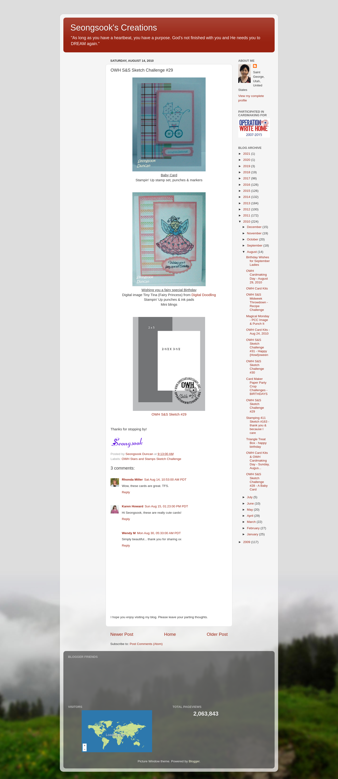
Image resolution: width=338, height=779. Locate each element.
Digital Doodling (204, 295)
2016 (247, 184)
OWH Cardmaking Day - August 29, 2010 (257, 276)
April (250, 515)
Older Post (217, 634)
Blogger (194, 761)
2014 (247, 197)
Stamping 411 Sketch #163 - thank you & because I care (257, 425)
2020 (247, 160)
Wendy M (129, 533)
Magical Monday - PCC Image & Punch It (257, 319)
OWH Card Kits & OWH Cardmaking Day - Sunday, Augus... (258, 460)
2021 (247, 153)
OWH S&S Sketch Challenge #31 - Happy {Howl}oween (257, 347)
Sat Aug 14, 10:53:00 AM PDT (165, 479)
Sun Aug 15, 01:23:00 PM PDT (166, 506)
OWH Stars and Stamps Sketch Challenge (151, 459)
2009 (247, 542)
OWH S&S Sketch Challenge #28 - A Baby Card (257, 481)
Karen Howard (132, 506)
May (250, 509)
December (254, 227)
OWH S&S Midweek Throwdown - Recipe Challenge (257, 302)
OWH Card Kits (257, 288)
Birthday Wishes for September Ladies (258, 260)
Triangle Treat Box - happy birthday (256, 442)
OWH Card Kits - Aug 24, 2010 (258, 331)
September (255, 245)
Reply (126, 492)
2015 (247, 191)
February (254, 528)
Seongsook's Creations (113, 27)
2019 (247, 166)
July (250, 497)
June (251, 503)
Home (170, 634)
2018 (247, 172)
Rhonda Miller (132, 479)
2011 (247, 215)
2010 (247, 221)
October (253, 239)
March (252, 522)
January (253, 534)
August (252, 252)
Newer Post (121, 634)
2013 (247, 203)
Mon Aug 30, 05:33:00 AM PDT (159, 533)
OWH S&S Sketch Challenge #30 (255, 366)
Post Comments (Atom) (146, 644)
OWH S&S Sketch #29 (169, 414)
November (254, 233)
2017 (247, 178)
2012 (247, 209)
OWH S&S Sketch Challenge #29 (255, 405)
